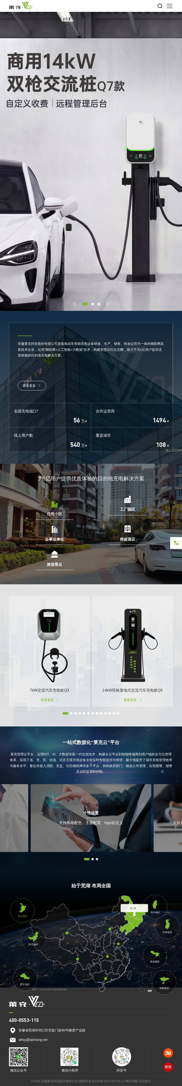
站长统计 (145, 1081)
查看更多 (32, 385)
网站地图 (131, 1081)
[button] (74, 304)
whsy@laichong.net (32, 1040)
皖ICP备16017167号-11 (108, 1081)
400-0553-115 (24, 1020)
